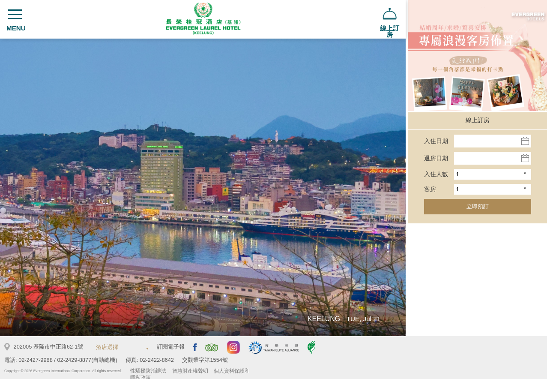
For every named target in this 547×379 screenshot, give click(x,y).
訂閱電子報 (171, 346)
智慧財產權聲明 (190, 371)
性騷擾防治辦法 (148, 371)
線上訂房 (478, 120)
